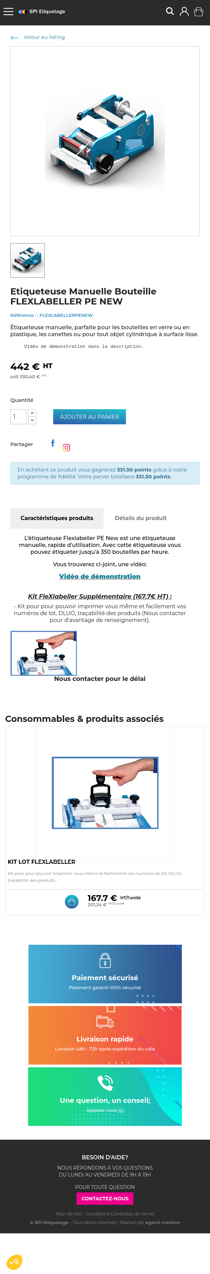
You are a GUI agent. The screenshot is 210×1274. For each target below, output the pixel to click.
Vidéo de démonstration (100, 576)
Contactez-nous (104, 1198)
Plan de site (69, 1213)
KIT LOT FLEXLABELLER (41, 862)
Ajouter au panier (89, 417)
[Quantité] (18, 416)
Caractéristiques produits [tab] (57, 518)
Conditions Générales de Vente (120, 1213)
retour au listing (38, 37)
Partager (54, 445)
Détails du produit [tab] (141, 518)
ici (121, 1110)
